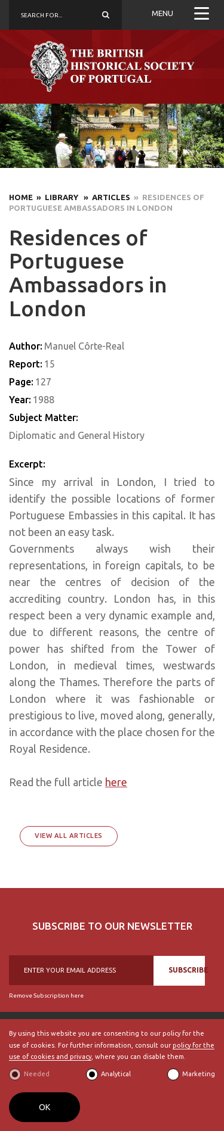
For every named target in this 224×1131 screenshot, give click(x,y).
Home (21, 197)
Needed (37, 1073)
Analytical (116, 1073)
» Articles (105, 197)
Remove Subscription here (46, 995)
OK (44, 1107)
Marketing (198, 1073)
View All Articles (69, 835)
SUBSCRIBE (186, 970)
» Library (56, 197)
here (116, 782)
